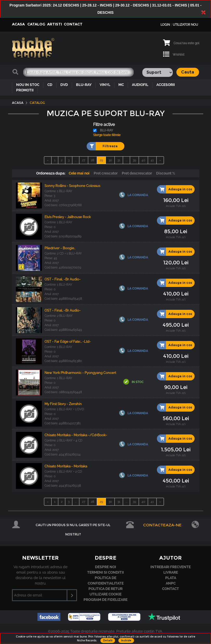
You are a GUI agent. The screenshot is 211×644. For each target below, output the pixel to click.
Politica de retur (105, 589)
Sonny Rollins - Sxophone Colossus (72, 186)
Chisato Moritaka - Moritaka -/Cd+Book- (75, 435)
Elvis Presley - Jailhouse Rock (67, 217)
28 (92, 160)
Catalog (36, 24)
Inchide (126, 640)
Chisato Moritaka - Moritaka (65, 466)
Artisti (54, 24)
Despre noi (105, 567)
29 (101, 160)
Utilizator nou (185, 24)
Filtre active (104, 124)
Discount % (165, 173)
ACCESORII (165, 85)
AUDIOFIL (140, 85)
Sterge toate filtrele (106, 135)
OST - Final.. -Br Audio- (62, 279)
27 (83, 160)
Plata (170, 578)
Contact (73, 24)
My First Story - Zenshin (63, 404)
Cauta (187, 72)
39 (134, 160)
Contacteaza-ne (162, 524)
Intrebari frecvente (170, 567)
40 (143, 160)
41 (152, 160)
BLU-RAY (84, 85)
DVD (64, 85)
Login (165, 24)
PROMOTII (25, 90)
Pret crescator (106, 173)
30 (110, 160)
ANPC (171, 583)
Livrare (170, 572)
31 (118, 160)
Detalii (107, 640)
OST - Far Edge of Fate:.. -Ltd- (67, 342)
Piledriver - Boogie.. (59, 248)
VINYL (105, 85)
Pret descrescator (137, 173)
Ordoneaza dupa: (50, 173)
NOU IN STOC (27, 85)
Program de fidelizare (105, 600)
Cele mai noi (79, 173)
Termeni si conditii (105, 572)
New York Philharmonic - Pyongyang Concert (80, 373)
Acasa (18, 24)
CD (49, 85)
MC (121, 85)
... (75, 160)
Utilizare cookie (105, 594)
